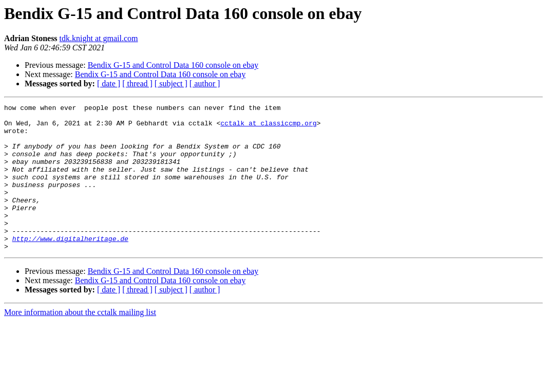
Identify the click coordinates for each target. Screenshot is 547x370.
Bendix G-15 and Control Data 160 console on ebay (173, 65)
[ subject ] (171, 83)
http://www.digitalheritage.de (70, 266)
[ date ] (108, 83)
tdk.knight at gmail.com (99, 38)
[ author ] (205, 83)
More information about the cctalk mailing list (80, 341)
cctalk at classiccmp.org (268, 127)
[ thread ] (137, 83)
